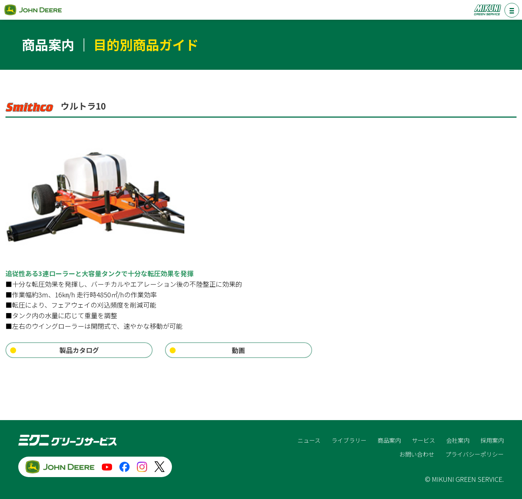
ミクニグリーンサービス (487, 9)
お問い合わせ (416, 454)
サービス (423, 440)
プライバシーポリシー (474, 454)
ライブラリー (348, 440)
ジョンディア (33, 9)
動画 (238, 350)
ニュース (309, 440)
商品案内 (389, 440)
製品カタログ (79, 350)
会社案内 (457, 440)
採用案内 (492, 440)
